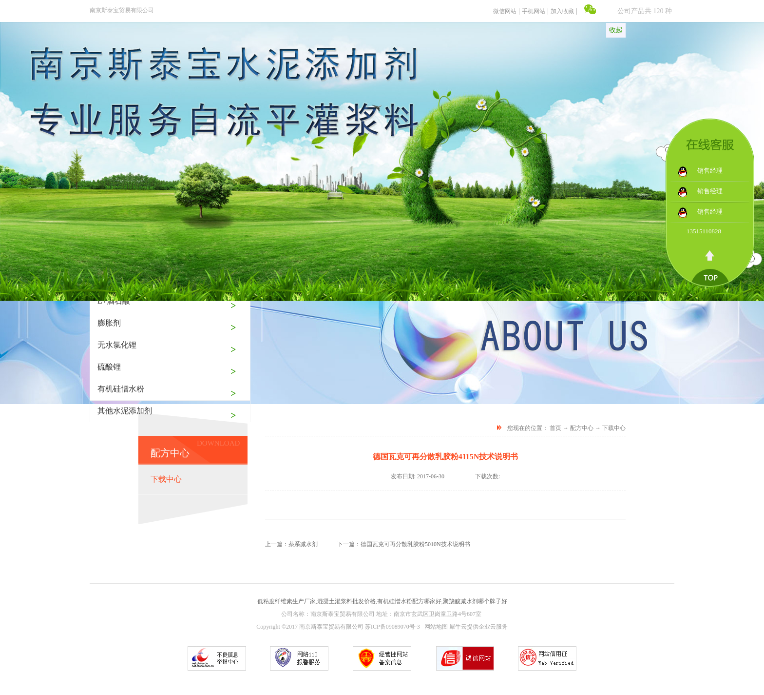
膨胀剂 (109, 323)
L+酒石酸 (113, 301)
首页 (555, 428)
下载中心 (614, 428)
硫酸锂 (109, 367)
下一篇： (403, 544)
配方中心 (581, 428)
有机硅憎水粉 (120, 389)
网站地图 (434, 626)
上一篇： (291, 544)
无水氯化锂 (116, 345)
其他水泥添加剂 (124, 411)
